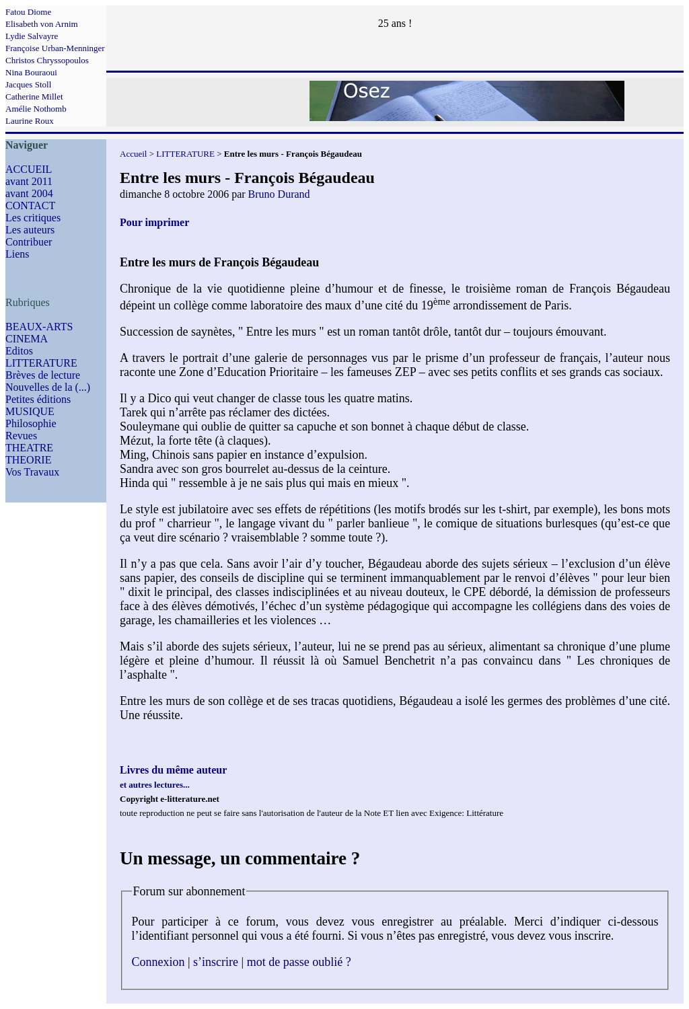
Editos (19, 351)
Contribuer (28, 242)
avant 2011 (28, 181)
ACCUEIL (28, 169)
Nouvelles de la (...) (47, 387)
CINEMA (26, 338)
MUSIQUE (30, 411)
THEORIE (28, 459)
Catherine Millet (34, 96)
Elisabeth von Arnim (41, 24)
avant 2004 (29, 193)
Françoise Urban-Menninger (55, 48)
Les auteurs (30, 229)
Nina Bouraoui (31, 72)
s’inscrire (215, 962)
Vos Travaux (32, 472)
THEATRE (29, 447)
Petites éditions (38, 399)
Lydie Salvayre (31, 36)
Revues (21, 435)
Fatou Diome (28, 12)
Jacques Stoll (28, 84)
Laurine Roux (29, 121)
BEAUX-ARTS (39, 326)
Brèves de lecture (42, 375)
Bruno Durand (279, 194)
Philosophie (31, 423)
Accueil (133, 154)
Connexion (158, 962)
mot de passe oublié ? (299, 962)
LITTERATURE (41, 363)
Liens (17, 254)
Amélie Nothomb (36, 109)
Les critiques (33, 217)
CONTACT (30, 205)
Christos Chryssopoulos (47, 60)
